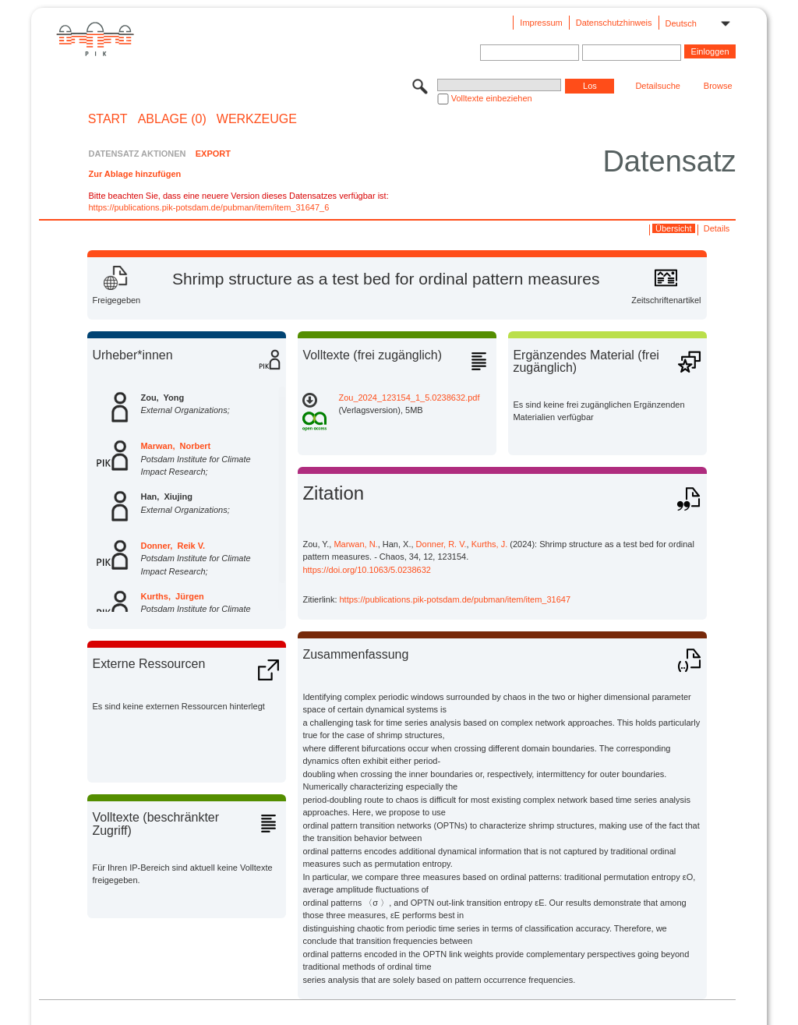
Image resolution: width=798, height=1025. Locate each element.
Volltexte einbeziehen (491, 98)
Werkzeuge (257, 119)
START (108, 119)
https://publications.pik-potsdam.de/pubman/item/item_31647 (455, 599)
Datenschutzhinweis (614, 22)
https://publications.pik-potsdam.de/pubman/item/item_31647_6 (208, 207)
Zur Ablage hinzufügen (134, 173)
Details (717, 228)
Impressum (541, 22)
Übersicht (673, 228)
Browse (718, 85)
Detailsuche (657, 85)
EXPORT (213, 153)
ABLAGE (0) (172, 119)
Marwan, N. (355, 544)
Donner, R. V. (441, 544)
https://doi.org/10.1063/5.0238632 (366, 569)
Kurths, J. (489, 544)
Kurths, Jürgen (171, 596)
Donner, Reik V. (172, 545)
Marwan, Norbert (175, 446)
